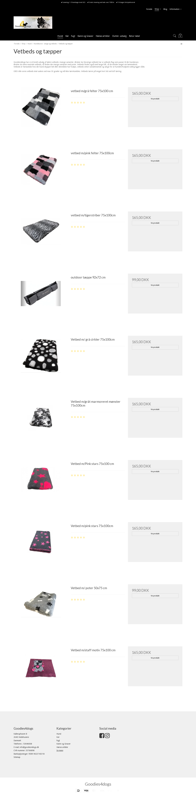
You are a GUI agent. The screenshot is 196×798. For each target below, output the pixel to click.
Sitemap (17, 757)
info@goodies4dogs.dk (29, 747)
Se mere (59, 750)
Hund (58, 734)
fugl (58, 740)
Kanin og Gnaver (63, 744)
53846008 (27, 744)
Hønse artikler (62, 747)
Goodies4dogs (98, 784)
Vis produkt (155, 99)
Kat (57, 737)
